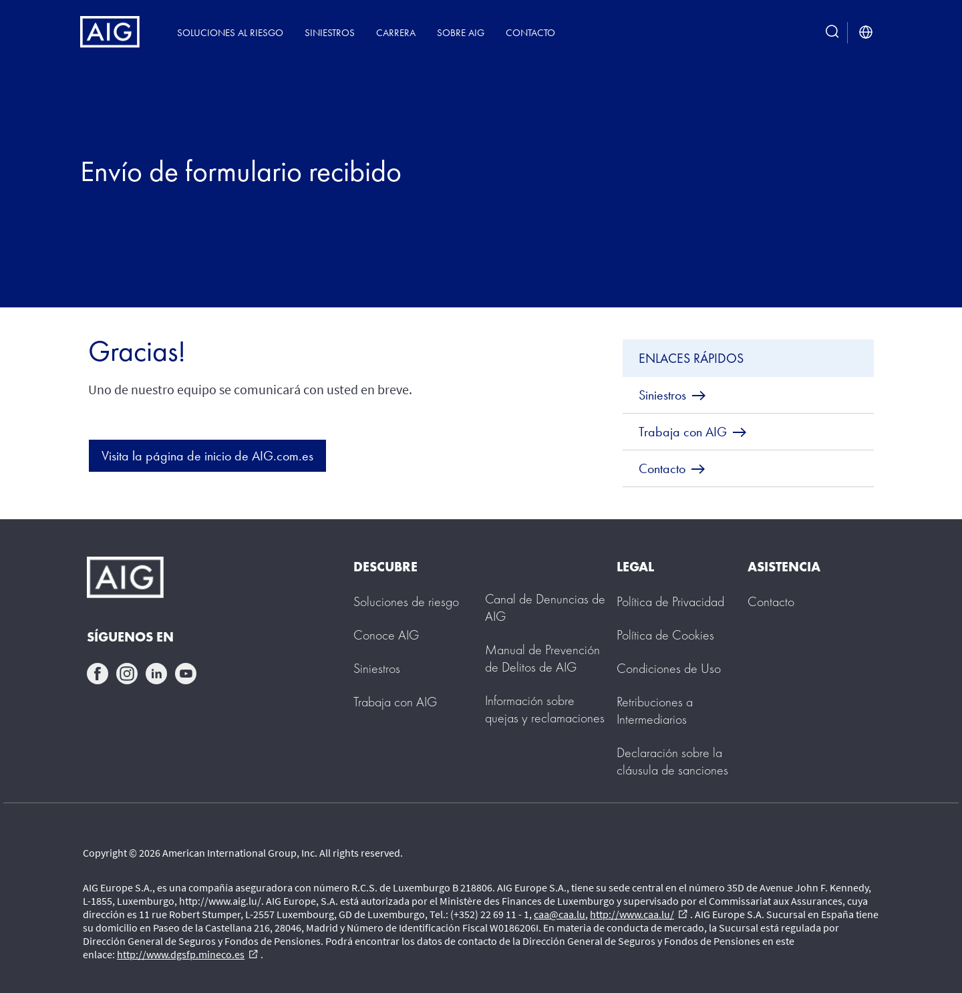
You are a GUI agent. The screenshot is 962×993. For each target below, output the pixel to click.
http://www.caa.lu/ (638, 914)
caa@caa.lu (559, 914)
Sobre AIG (460, 32)
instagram (127, 673)
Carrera (396, 32)
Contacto (530, 32)
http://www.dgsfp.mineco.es (187, 954)
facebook (97, 673)
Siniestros (330, 32)
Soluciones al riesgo (230, 32)
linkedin (156, 673)
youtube (185, 673)
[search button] (832, 32)
